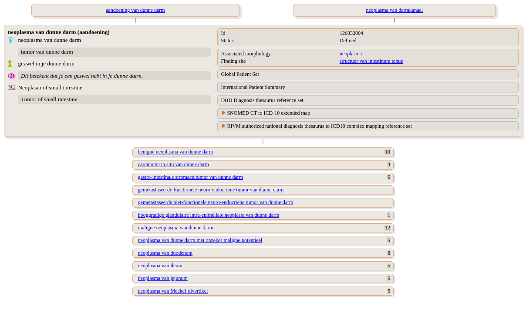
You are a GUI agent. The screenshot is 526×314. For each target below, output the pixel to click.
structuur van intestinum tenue (371, 61)
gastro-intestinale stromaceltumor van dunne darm (190, 177)
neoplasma (351, 54)
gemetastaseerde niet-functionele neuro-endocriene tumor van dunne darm (215, 202)
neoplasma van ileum (160, 266)
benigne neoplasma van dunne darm (175, 152)
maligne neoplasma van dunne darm (175, 228)
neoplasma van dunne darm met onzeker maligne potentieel (200, 240)
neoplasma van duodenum (165, 253)
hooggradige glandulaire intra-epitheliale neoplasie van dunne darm (209, 215)
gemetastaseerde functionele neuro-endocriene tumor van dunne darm (211, 190)
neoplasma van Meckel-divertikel (173, 291)
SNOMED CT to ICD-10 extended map (268, 113)
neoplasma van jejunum (163, 278)
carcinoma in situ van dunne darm (173, 164)
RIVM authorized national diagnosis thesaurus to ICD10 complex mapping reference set (319, 126)
